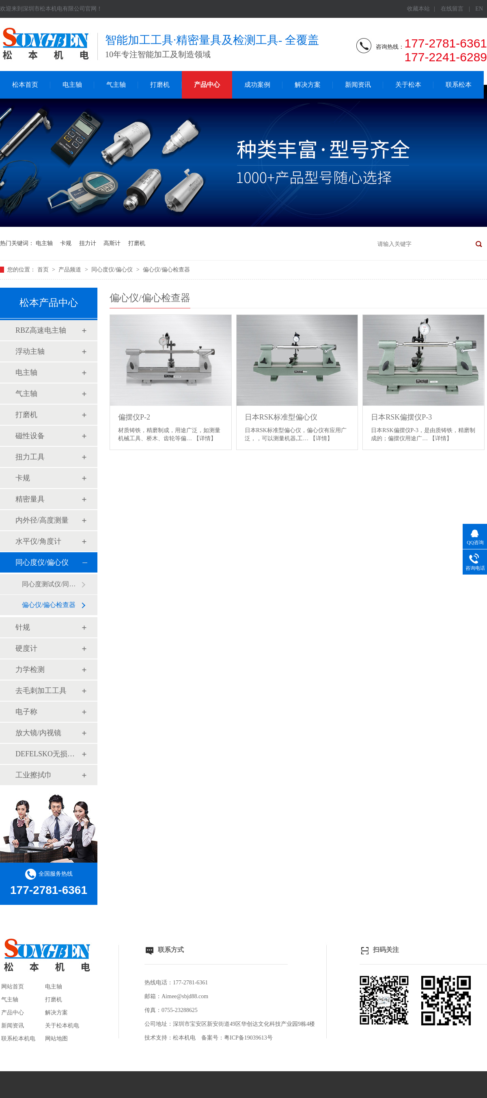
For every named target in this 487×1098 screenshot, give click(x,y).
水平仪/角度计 (38, 541)
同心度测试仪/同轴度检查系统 (51, 584)
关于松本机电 (62, 1026)
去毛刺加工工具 (41, 691)
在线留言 (452, 9)
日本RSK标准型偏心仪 (281, 417)
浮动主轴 (30, 351)
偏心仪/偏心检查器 (166, 270)
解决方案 (308, 84)
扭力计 (87, 243)
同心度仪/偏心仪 (112, 270)
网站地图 (56, 1039)
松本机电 (184, 1038)
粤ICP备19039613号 (248, 1038)
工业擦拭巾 (33, 775)
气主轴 (116, 84)
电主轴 (72, 84)
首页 (43, 270)
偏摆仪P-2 (134, 417)
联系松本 (459, 84)
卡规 (65, 243)
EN (479, 9)
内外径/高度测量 (42, 520)
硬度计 (26, 648)
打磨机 (160, 84)
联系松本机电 (18, 1039)
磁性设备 (30, 436)
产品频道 (70, 270)
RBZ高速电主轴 (40, 330)
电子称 (26, 712)
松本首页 (25, 84)
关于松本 (408, 84)
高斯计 (112, 243)
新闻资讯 (358, 84)
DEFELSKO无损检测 (48, 754)
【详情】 (205, 438)
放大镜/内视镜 (38, 733)
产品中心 (207, 84)
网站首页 (12, 987)
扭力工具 (30, 457)
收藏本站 (418, 9)
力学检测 (30, 669)
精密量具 (30, 499)
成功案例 (257, 84)
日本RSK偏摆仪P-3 (401, 417)
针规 (22, 627)
